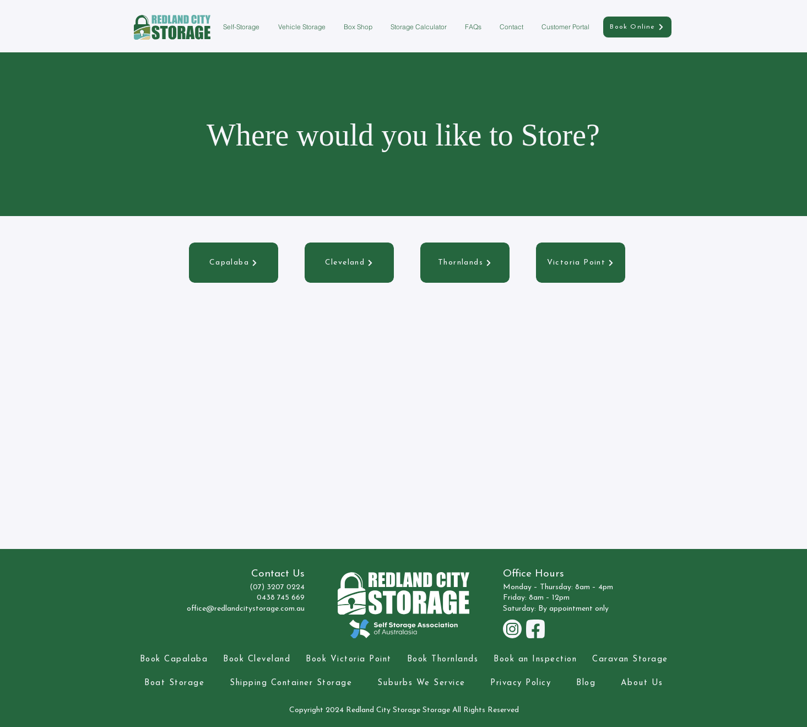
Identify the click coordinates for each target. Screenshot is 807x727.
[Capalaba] (233, 263)
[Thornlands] (465, 263)
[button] (242, 27)
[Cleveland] (349, 263)
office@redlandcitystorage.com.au (246, 609)
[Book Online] (637, 27)
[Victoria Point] (580, 263)
